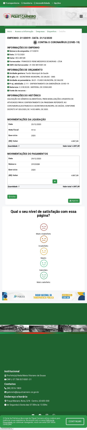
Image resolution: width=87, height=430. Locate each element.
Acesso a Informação (24, 31)
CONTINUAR (75, 421)
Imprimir (74, 201)
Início (9, 31)
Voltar (12, 197)
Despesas (40, 31)
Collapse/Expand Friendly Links (6, 428)
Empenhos (51, 31)
